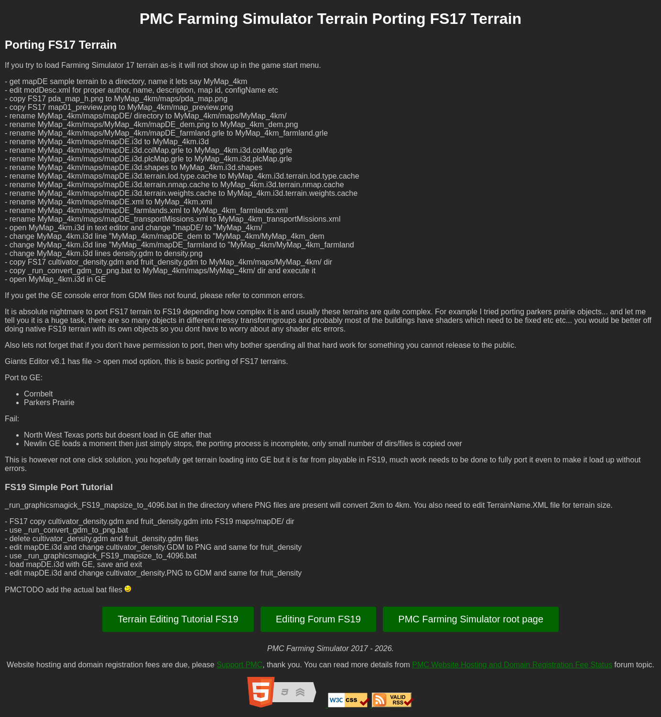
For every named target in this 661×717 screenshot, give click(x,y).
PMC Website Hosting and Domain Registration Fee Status (512, 665)
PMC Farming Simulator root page (470, 619)
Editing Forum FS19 (318, 619)
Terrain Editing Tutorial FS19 (178, 619)
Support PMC (239, 665)
